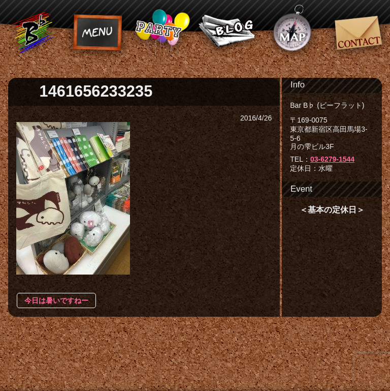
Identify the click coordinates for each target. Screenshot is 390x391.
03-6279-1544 (332, 159)
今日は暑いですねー (56, 300)
